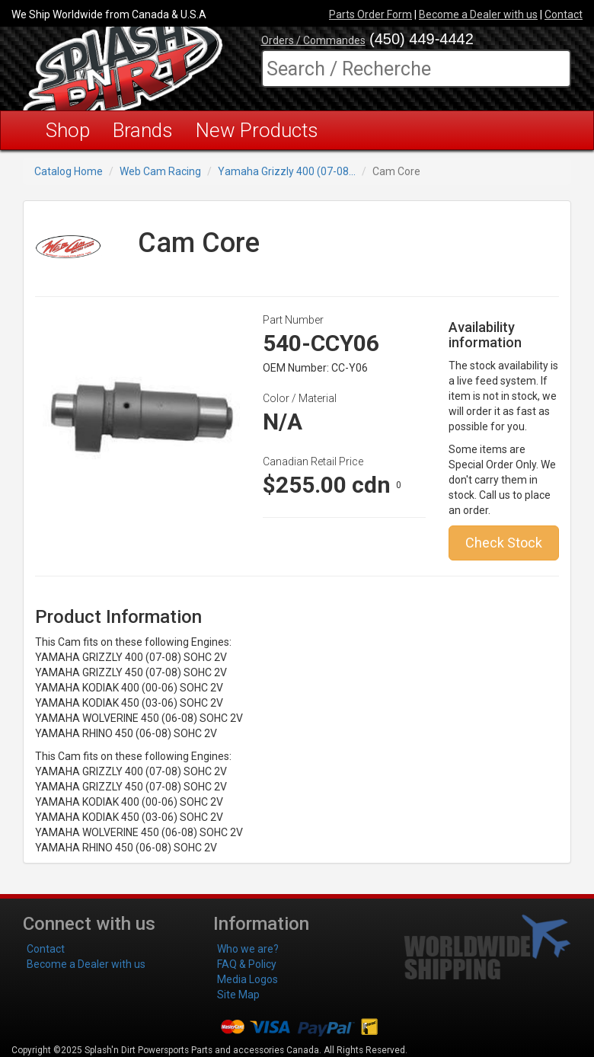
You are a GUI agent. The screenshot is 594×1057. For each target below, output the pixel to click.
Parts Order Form (370, 14)
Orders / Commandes (313, 40)
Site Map (238, 994)
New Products (257, 130)
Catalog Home (68, 171)
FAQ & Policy (246, 964)
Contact (563, 14)
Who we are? (248, 949)
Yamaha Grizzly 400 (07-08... (287, 171)
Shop (68, 130)
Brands (143, 130)
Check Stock (503, 543)
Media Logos (247, 979)
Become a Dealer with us (478, 14)
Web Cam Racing (160, 171)
